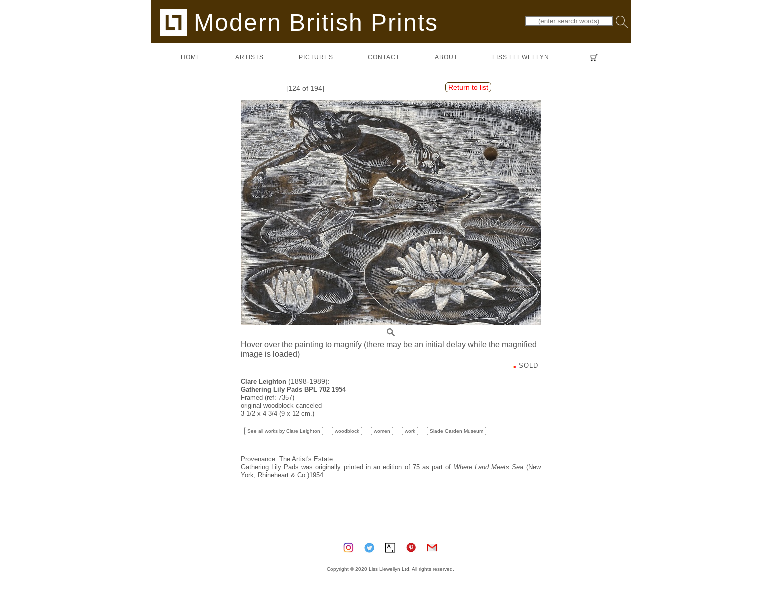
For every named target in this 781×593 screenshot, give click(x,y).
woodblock (347, 431)
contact (384, 57)
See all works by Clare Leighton (283, 431)
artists (249, 57)
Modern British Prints (299, 22)
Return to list (468, 87)
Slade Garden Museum (456, 431)
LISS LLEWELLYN (520, 57)
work (410, 431)
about (446, 57)
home (191, 57)
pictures (316, 57)
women (382, 431)
